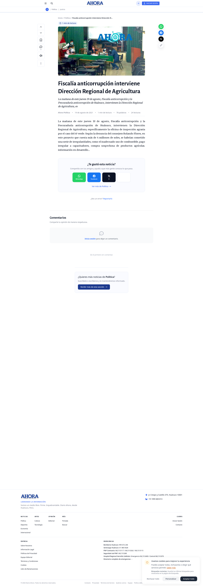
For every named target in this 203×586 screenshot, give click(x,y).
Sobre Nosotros (26, 546)
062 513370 (159, 556)
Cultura (37, 521)
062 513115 (139, 550)
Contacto (179, 525)
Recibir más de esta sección (94, 287)
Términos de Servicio (107, 583)
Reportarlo (107, 198)
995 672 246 (123, 545)
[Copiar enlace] (161, 45)
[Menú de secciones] (46, 3)
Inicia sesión (90, 238)
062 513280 (122, 553)
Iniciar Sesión (177, 521)
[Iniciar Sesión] (151, 3)
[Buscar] (52, 3)
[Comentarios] (41, 47)
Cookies (23, 565)
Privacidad (95, 583)
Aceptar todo (188, 579)
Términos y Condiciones (29, 561)
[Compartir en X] (109, 177)
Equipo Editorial (26, 557)
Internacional (25, 532)
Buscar (64, 525)
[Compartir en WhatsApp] (79, 177)
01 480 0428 (123, 548)
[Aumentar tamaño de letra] (41, 27)
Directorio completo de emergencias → (118, 559)
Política (54, 9)
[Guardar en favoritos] (41, 40)
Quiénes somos (121, 583)
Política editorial (139, 583)
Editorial (51, 521)
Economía (24, 529)
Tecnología (38, 525)
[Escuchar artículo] (41, 55)
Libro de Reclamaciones (29, 569)
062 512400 (144, 556)
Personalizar (171, 579)
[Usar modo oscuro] (138, 3)
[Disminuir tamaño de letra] (41, 33)
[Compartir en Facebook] (94, 177)
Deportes (24, 525)
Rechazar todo (153, 579)
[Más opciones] (41, 63)
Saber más (171, 567)
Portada (65, 521)
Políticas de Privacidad (29, 553)
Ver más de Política (101, 186)
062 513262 (129, 550)
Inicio (60, 18)
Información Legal (27, 549)
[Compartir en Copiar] (123, 177)
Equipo (130, 583)
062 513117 (119, 550)
